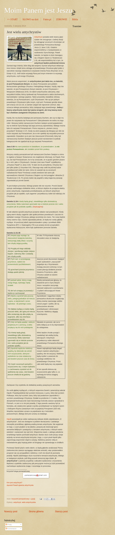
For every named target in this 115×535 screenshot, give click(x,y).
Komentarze (11, 529)
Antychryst (38, 37)
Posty (9, 525)
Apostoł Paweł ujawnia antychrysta (20, 485)
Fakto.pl (47, 19)
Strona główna (36, 511)
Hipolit (9, 419)
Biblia (75, 19)
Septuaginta (37, 207)
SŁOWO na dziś (30, 19)
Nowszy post (10, 511)
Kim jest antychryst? (14, 483)
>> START (12, 19)
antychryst (17, 502)
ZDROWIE (61, 19)
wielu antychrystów (29, 502)
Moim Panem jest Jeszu (38, 10)
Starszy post (61, 511)
